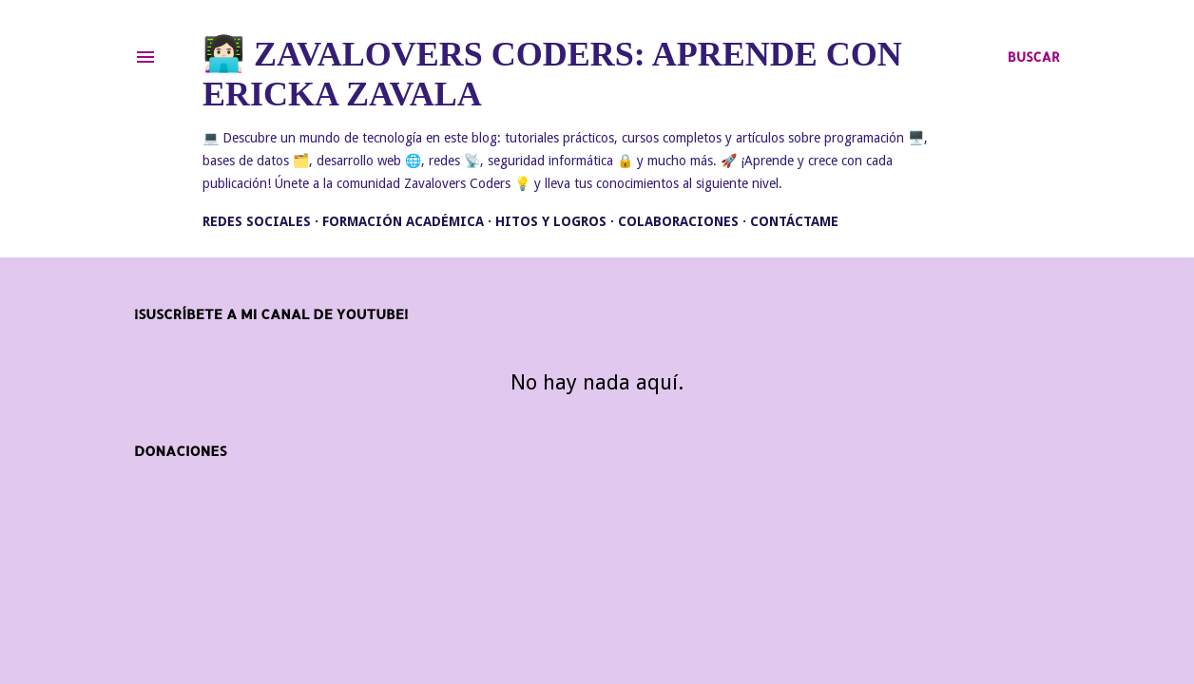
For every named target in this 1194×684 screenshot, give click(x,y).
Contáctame (794, 221)
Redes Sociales (256, 221)
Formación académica (403, 221)
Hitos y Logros (551, 221)
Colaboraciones (678, 221)
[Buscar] (1034, 57)
